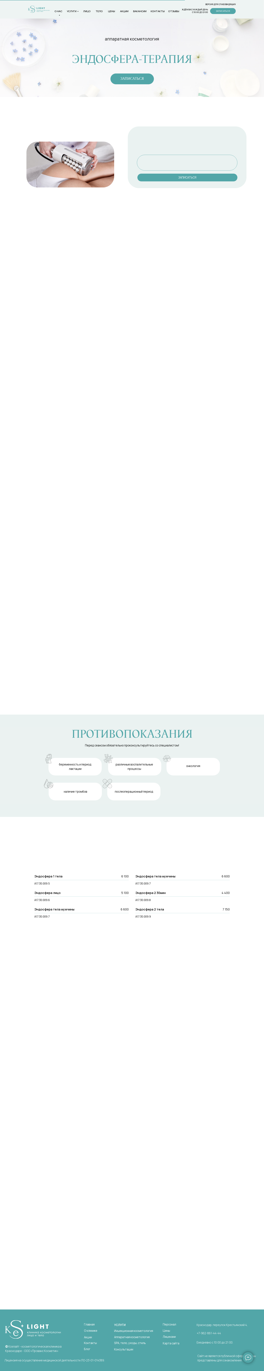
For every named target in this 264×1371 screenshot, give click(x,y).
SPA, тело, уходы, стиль (130, 1343)
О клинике (90, 1331)
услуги (71, 11)
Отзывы (173, 11)
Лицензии (169, 1337)
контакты (158, 11)
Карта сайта (171, 1343)
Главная (89, 1324)
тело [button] (99, 11)
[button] (223, 11)
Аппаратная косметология (132, 1337)
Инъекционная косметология (133, 1331)
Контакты (90, 1343)
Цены (166, 1331)
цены (111, 11)
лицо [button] (87, 11)
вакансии (139, 11)
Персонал (169, 1324)
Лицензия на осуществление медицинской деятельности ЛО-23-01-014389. (55, 1360)
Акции (124, 11)
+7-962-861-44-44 (209, 1333)
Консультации (123, 1349)
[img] (33, 1329)
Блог (87, 1349)
